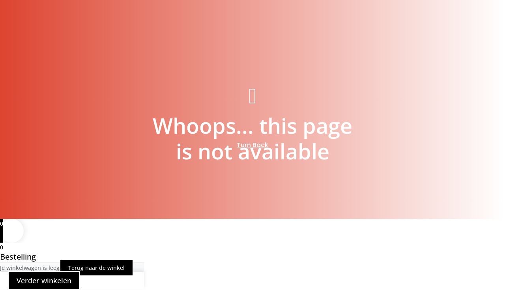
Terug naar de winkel (96, 267)
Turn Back (252, 145)
